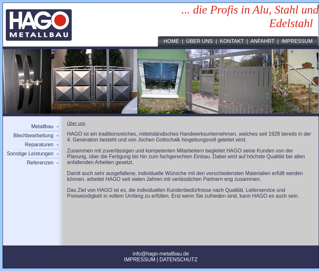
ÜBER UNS (199, 41)
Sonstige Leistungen (30, 153)
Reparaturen (39, 144)
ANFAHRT (262, 41)
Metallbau (42, 126)
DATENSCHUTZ (179, 259)
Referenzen (40, 162)
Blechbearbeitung (33, 135)
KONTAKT (232, 41)
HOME (171, 41)
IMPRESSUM (297, 41)
